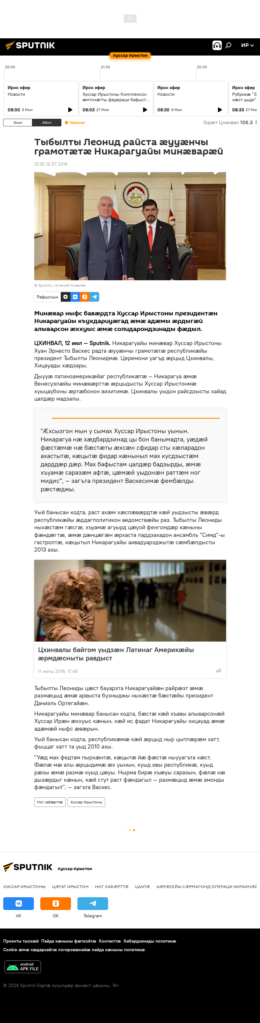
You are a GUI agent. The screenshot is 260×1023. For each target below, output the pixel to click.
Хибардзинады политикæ (149, 941)
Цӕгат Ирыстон (70, 886)
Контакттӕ (110, 941)
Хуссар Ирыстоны (86, 802)
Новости (16, 94)
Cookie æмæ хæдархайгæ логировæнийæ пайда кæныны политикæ (74, 949)
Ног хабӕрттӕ (50, 802)
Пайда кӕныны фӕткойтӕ (68, 941)
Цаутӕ (142, 886)
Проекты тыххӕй (21, 941)
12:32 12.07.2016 (50, 164)
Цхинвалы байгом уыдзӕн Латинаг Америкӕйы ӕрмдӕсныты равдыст (116, 653)
